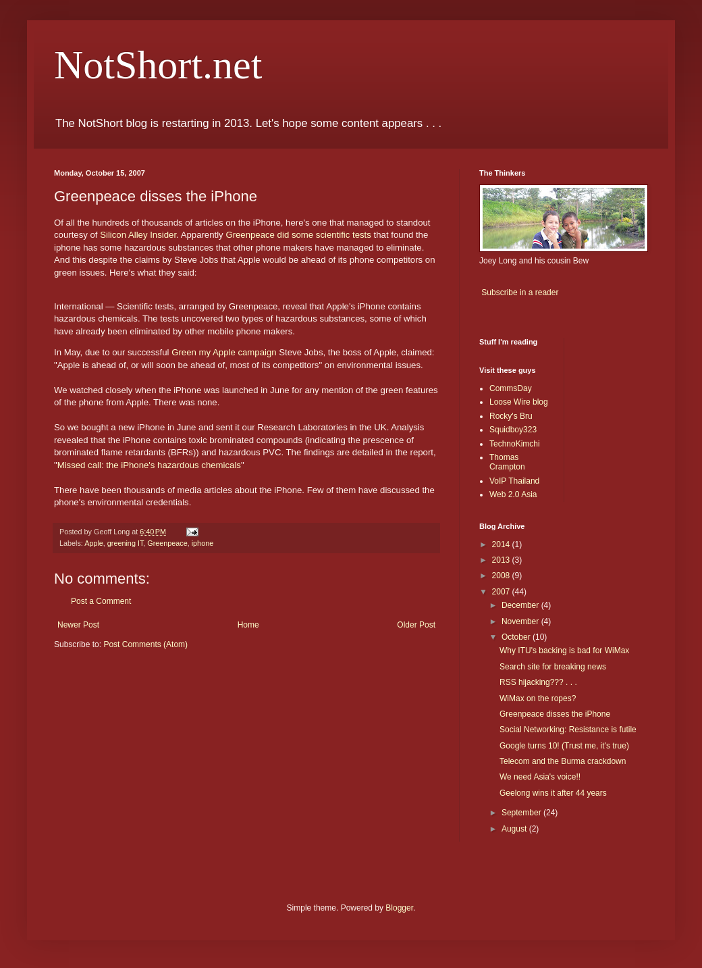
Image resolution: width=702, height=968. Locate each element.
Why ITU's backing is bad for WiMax (564, 650)
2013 (502, 560)
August (515, 829)
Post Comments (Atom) (145, 644)
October (517, 637)
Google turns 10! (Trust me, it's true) (564, 745)
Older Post (416, 625)
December (521, 605)
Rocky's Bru (511, 416)
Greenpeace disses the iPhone (555, 714)
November (521, 621)
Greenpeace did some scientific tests (298, 235)
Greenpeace (167, 543)
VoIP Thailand (514, 481)
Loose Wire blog (518, 402)
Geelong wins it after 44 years (553, 793)
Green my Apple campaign (223, 352)
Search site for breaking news (553, 666)
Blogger (399, 908)
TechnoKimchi (514, 444)
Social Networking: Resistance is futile (568, 729)
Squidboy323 (513, 429)
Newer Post (78, 625)
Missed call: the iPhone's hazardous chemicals (149, 465)
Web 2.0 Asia (513, 494)
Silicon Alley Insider (138, 235)
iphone (202, 543)
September (522, 812)
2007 (502, 591)
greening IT (125, 543)
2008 (502, 575)
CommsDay (510, 388)
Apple (93, 543)
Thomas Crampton (507, 462)
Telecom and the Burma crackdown (563, 761)
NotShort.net (158, 65)
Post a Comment (101, 601)
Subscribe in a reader (519, 292)
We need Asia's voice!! (540, 777)
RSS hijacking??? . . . (538, 682)
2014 (502, 544)
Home (248, 625)
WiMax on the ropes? (538, 698)
